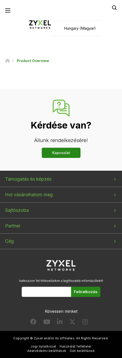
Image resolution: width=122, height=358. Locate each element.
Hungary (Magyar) (80, 28)
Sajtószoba (17, 210)
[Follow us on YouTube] (46, 323)
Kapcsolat (61, 153)
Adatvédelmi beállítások (46, 351)
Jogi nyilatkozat (43, 346)
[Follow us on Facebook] (33, 323)
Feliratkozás (86, 291)
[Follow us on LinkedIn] (59, 323)
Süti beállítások (82, 351)
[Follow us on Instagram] (85, 323)
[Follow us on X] (72, 323)
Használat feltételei (75, 346)
